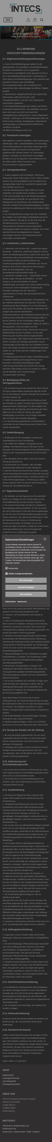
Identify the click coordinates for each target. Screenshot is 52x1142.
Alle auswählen (26, 594)
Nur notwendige (26, 580)
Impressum (22, 602)
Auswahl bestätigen (26, 587)
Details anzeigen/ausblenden (20, 574)
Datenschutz (10, 602)
